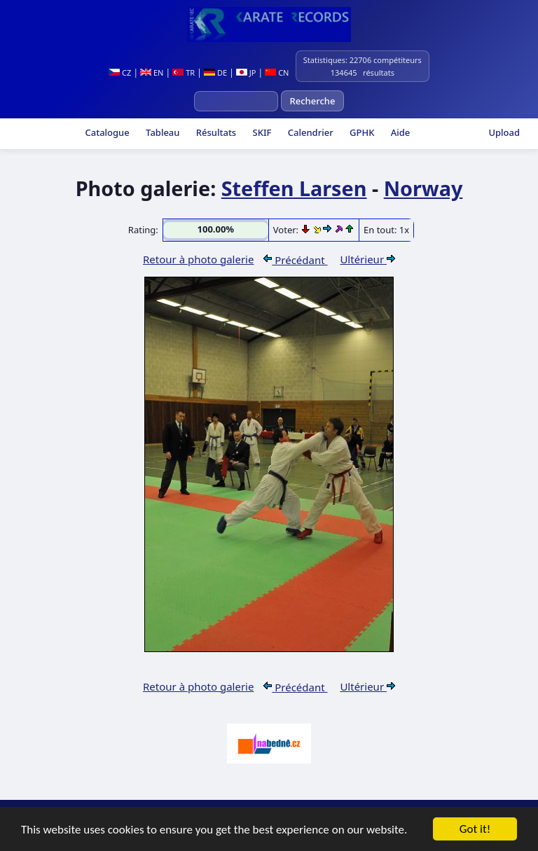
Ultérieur (367, 259)
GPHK (361, 132)
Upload (504, 132)
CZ (120, 72)
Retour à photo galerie (198, 259)
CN (277, 72)
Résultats (214, 132)
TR (183, 72)
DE (215, 72)
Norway (423, 188)
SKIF (260, 132)
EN (151, 72)
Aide (399, 132)
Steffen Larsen (294, 188)
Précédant (295, 260)
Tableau (162, 132)
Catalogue (106, 132)
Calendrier (309, 132)
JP (246, 72)
